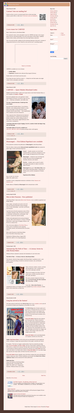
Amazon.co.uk (9, 182)
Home (23, 375)
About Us (63, 34)
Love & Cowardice (13, 345)
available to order (38, 303)
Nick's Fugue (22, 345)
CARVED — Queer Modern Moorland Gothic (21, 90)
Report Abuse (53, 29)
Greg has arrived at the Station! (16, 300)
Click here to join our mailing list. (30, 15)
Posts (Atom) (14, 377)
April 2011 (52, 25)
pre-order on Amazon (36, 286)
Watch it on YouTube (26, 65)
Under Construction (11, 388)
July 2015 (52, 19)
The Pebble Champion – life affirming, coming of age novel (25, 381)
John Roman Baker (14, 339)
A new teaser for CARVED (15, 29)
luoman (39, 406)
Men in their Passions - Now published (19, 197)
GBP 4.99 (13, 129)
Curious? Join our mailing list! (16, 11)
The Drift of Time (23, 225)
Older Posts (43, 375)
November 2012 (53, 24)
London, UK (13, 135)
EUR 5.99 (18, 129)
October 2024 (53, 17)
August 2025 (52, 14)
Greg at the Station (29, 318)
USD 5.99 (8, 129)
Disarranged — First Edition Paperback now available (24, 141)
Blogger (47, 406)
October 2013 (53, 22)
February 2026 (53, 11)
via (19, 94)
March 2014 (52, 20)
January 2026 (52, 12)
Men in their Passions (25, 200)
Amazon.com (37, 180)
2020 (39, 348)
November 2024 (53, 15)
